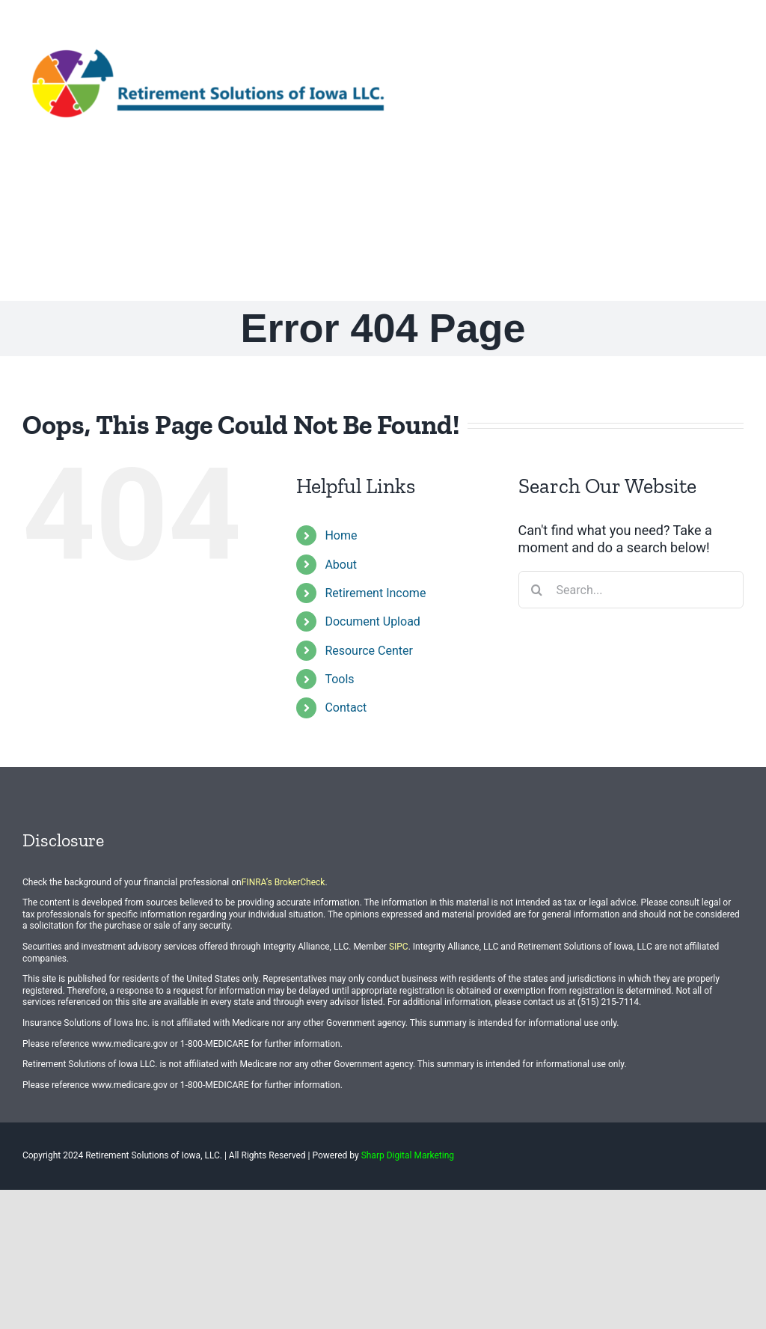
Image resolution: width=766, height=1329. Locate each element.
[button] (719, 217)
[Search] (537, 589)
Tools (339, 679)
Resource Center (369, 651)
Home (341, 535)
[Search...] (631, 589)
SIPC (398, 946)
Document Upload (372, 621)
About (341, 564)
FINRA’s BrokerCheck (283, 882)
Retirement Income (375, 593)
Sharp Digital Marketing (407, 1155)
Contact (346, 707)
